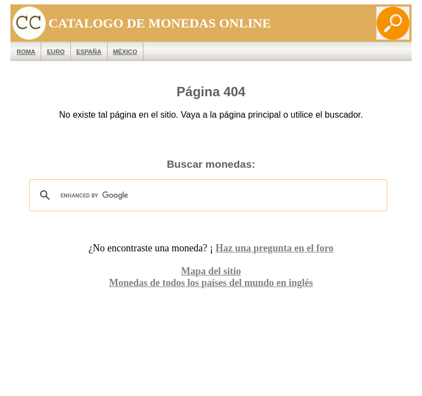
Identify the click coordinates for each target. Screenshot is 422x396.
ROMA (25, 51)
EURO (55, 51)
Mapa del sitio (211, 271)
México (125, 51)
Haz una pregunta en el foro (274, 248)
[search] (206, 195)
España (89, 51)
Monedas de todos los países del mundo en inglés (211, 282)
